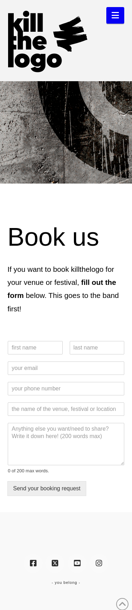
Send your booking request (46, 488)
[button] (115, 15)
